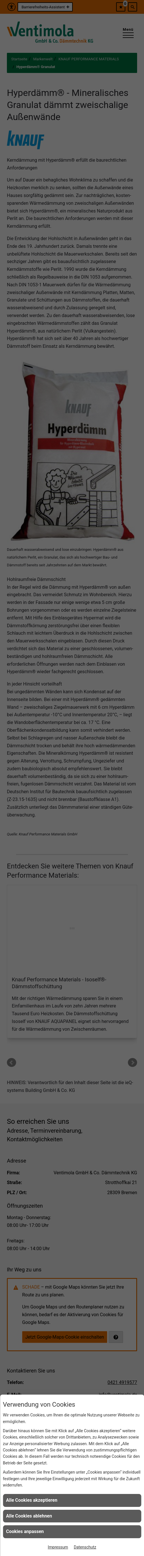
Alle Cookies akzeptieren (31, 1500)
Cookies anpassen (25, 1531)
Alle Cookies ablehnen (29, 1516)
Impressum (58, 1547)
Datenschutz (85, 1547)
